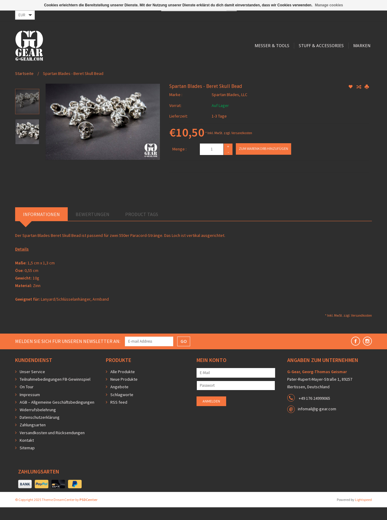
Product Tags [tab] (141, 227)
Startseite (24, 86)
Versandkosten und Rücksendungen (52, 445)
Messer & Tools (152, 70)
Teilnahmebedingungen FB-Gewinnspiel (55, 392)
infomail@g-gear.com (317, 421)
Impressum (30, 407)
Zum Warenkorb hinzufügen (263, 161)
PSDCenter (88, 512)
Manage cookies (329, 5)
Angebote (119, 399)
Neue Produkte (124, 392)
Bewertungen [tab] (92, 227)
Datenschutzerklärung (40, 430)
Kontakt (27, 453)
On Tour (27, 399)
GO (183, 354)
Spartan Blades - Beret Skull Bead (73, 86)
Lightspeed (363, 512)
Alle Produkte (122, 384)
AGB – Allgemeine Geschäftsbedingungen (57, 415)
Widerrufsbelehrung (38, 422)
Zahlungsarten (33, 437)
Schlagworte (121, 407)
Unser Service (32, 384)
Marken (243, 70)
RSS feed (118, 415)
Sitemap (27, 460)
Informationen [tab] (41, 227)
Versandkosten (241, 146)
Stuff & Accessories (202, 70)
